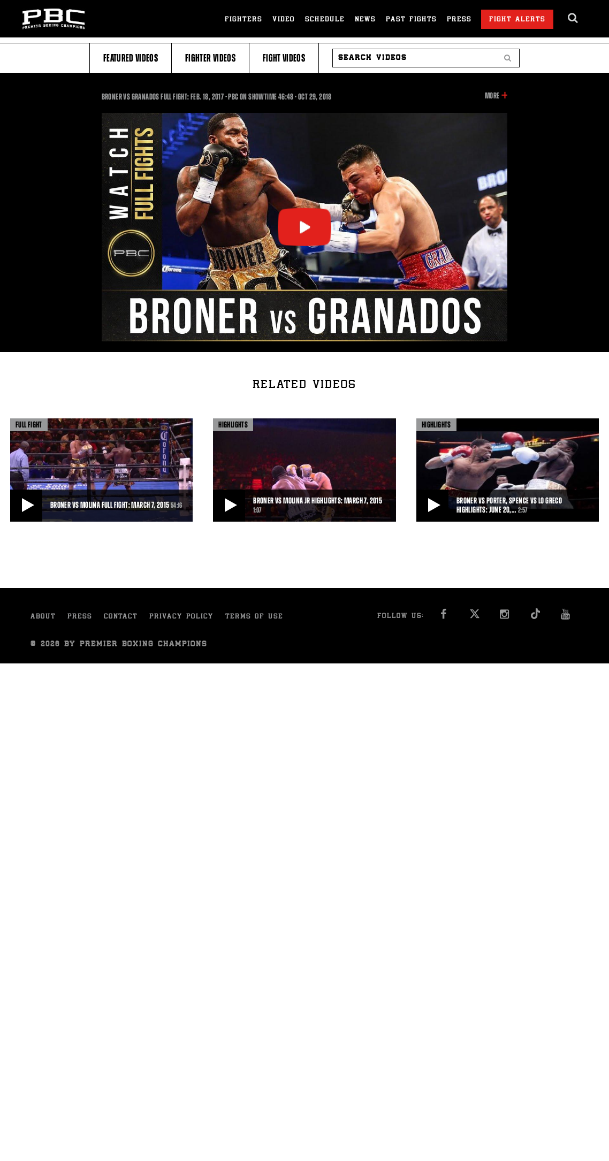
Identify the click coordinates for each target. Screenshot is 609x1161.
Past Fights (411, 20)
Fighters (243, 20)
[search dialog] (573, 18)
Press (459, 20)
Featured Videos (130, 58)
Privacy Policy (181, 617)
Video (283, 20)
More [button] (492, 95)
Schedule (325, 20)
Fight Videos (284, 58)
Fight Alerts (517, 20)
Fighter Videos (210, 58)
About (43, 617)
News (365, 20)
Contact (121, 617)
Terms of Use (254, 617)
